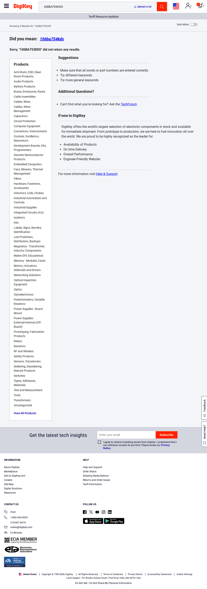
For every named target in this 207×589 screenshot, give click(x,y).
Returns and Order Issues (96, 480)
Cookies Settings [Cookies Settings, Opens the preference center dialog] (154, 578)
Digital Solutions (13, 488)
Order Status (89, 471)
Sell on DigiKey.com (14, 475)
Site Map (9, 484)
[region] (103, 578)
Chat (10, 512)
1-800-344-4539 (16, 518)
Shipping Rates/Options (96, 475)
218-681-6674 (15, 522)
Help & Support (106, 174)
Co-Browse (13, 533)
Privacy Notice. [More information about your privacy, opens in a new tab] (33, 584)
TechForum (129, 104)
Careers (8, 480)
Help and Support (92, 467)
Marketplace (10, 471)
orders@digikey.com (18, 527)
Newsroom (10, 492)
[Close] (200, 577)
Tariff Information (92, 484)
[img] (23, 7)
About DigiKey (12, 467)
